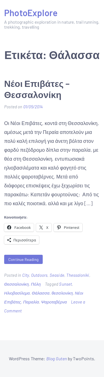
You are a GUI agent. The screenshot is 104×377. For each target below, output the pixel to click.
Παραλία (31, 301)
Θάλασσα (41, 292)
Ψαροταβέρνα (54, 301)
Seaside (57, 275)
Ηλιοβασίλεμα (17, 292)
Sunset (65, 284)
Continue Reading (23, 259)
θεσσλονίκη (62, 292)
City (25, 275)
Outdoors (39, 275)
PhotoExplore (30, 12)
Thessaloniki (77, 275)
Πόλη (36, 284)
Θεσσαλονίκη (16, 284)
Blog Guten (56, 358)
